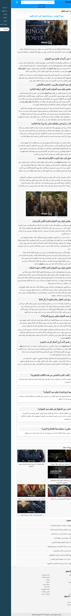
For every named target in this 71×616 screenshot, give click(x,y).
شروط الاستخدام (61, 602)
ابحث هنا (30, 6)
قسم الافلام (53, 11)
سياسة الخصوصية (61, 604)
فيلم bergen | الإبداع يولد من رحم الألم (51, 499)
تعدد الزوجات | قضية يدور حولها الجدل (54, 538)
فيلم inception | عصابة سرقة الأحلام (20, 515)
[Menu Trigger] (6, 2)
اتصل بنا (63, 607)
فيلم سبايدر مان (15, 102)
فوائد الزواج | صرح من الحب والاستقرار (53, 551)
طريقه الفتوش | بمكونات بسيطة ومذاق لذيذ (52, 525)
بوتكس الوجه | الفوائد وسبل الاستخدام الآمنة (52, 529)
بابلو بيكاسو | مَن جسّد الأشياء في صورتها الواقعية (50, 546)
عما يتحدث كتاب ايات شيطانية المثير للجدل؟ (52, 559)
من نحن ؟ (63, 600)
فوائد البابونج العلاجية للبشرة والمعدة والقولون (51, 555)
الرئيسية (61, 11)
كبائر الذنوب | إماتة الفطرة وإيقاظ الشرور (53, 542)
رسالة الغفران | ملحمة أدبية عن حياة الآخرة (52, 534)
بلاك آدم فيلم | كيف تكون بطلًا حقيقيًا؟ (51, 464)
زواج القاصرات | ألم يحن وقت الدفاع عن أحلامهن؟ (50, 563)
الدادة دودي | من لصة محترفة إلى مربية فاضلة (20, 499)
